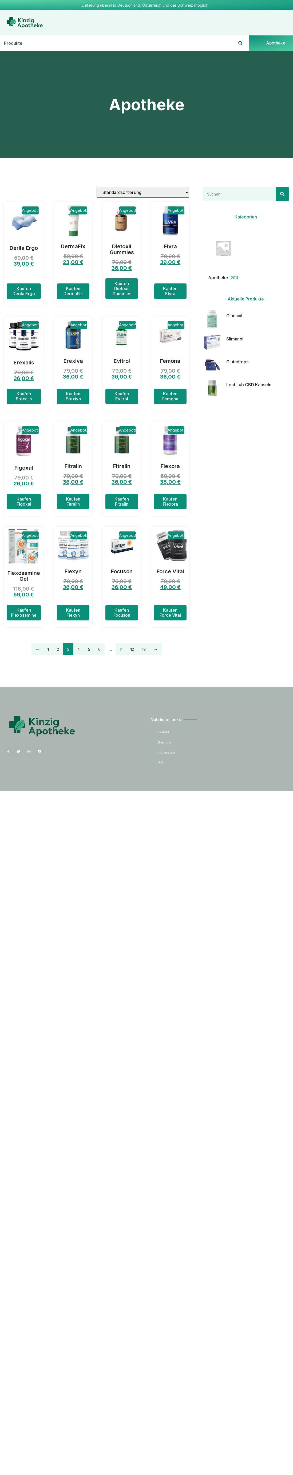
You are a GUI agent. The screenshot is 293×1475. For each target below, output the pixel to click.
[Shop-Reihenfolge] (143, 192)
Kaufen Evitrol (121, 396)
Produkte (13, 43)
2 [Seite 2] (58, 649)
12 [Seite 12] (132, 649)
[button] (240, 43)
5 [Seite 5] (89, 649)
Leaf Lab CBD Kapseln (248, 385)
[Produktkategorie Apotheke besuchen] (223, 255)
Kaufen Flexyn (73, 613)
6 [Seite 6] (99, 649)
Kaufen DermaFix (73, 291)
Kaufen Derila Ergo (24, 291)
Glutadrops (237, 362)
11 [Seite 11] (121, 649)
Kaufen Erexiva (73, 396)
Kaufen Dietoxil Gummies (121, 288)
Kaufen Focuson (121, 613)
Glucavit (234, 316)
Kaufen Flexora (170, 502)
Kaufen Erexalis (24, 396)
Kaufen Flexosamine (24, 613)
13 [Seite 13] (144, 649)
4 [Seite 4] (78, 649)
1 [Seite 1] (48, 649)
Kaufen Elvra (170, 291)
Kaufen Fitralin (73, 502)
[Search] (282, 194)
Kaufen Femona (170, 396)
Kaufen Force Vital (170, 613)
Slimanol (234, 339)
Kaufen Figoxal (24, 502)
